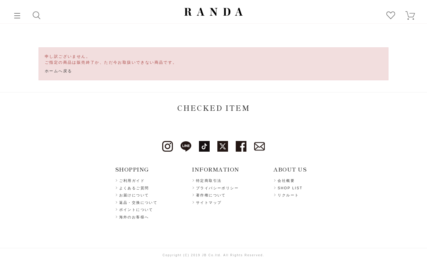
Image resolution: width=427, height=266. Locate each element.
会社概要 (286, 181)
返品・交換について (138, 203)
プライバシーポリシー (217, 188)
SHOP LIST (290, 188)
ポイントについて (136, 210)
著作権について (211, 195)
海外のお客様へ (134, 217)
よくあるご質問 (134, 188)
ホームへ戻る (58, 71)
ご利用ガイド (132, 181)
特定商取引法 (209, 181)
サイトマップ (209, 203)
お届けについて (134, 195)
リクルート (288, 195)
